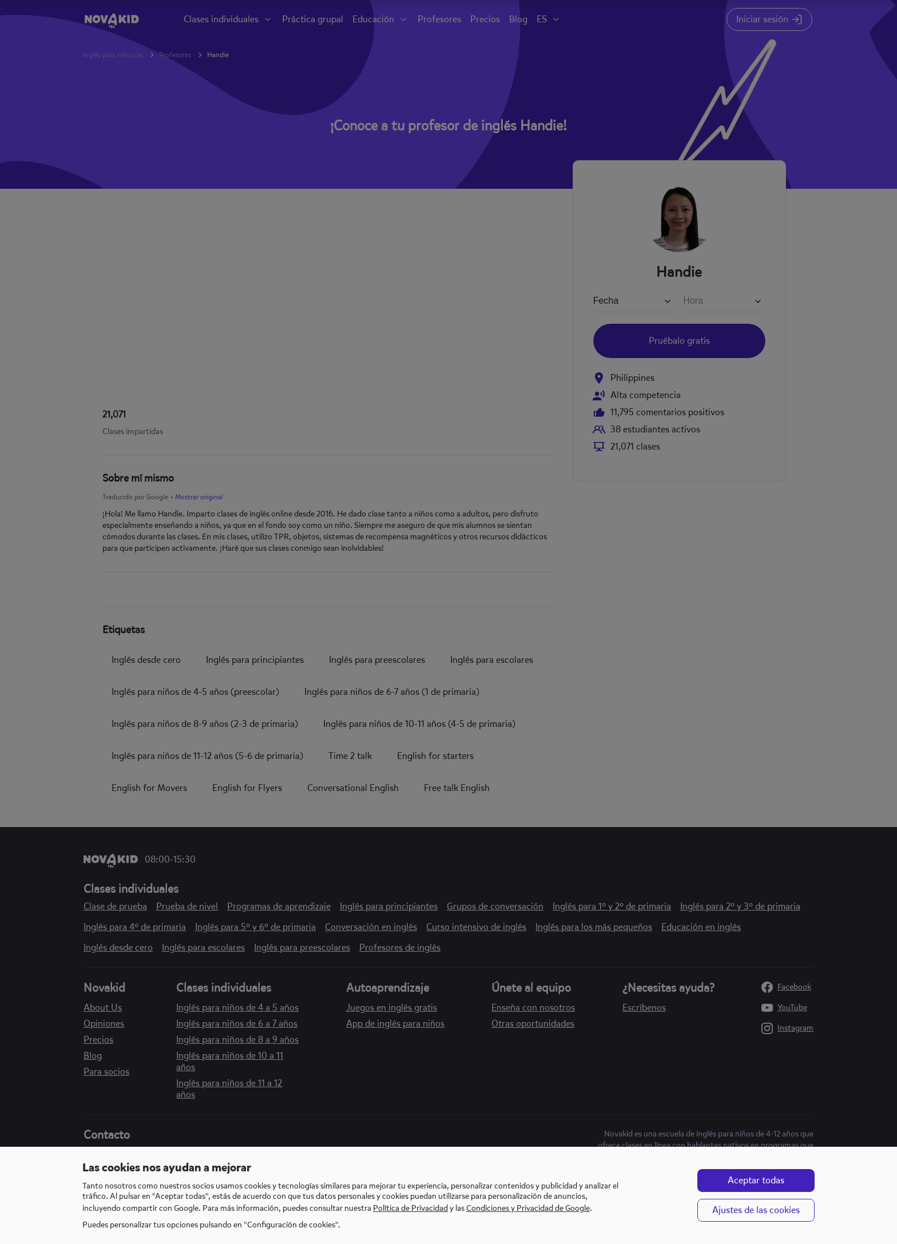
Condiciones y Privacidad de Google (528, 1208)
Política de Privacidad (410, 1208)
